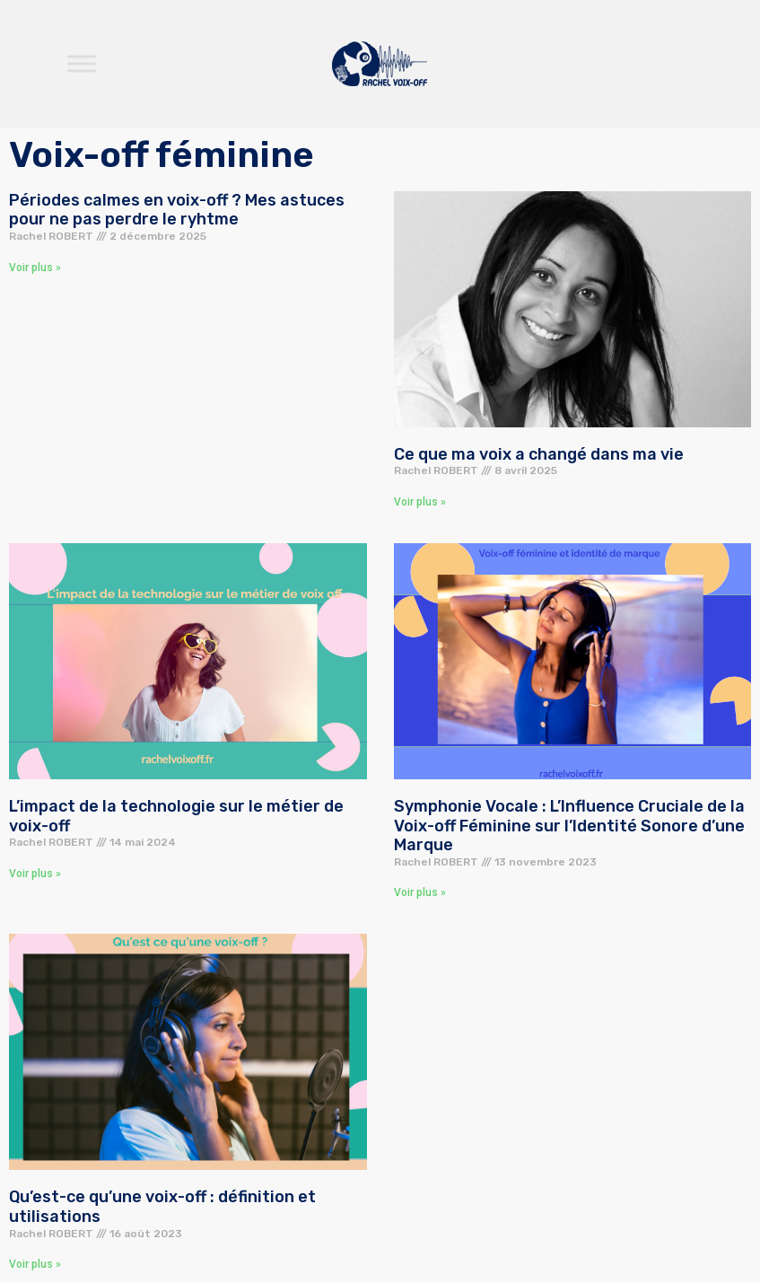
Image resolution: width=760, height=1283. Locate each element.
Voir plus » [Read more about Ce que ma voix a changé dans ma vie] (420, 502)
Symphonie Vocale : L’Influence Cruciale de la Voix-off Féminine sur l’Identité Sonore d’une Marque (569, 825)
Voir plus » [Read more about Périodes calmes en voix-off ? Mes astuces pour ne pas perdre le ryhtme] (35, 267)
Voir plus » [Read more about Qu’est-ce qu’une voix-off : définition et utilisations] (35, 1264)
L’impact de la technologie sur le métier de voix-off (176, 816)
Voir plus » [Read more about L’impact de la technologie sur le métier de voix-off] (35, 873)
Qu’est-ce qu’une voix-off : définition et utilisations (162, 1206)
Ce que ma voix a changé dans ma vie (539, 454)
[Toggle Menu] (81, 64)
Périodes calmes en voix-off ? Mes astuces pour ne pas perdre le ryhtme (177, 210)
